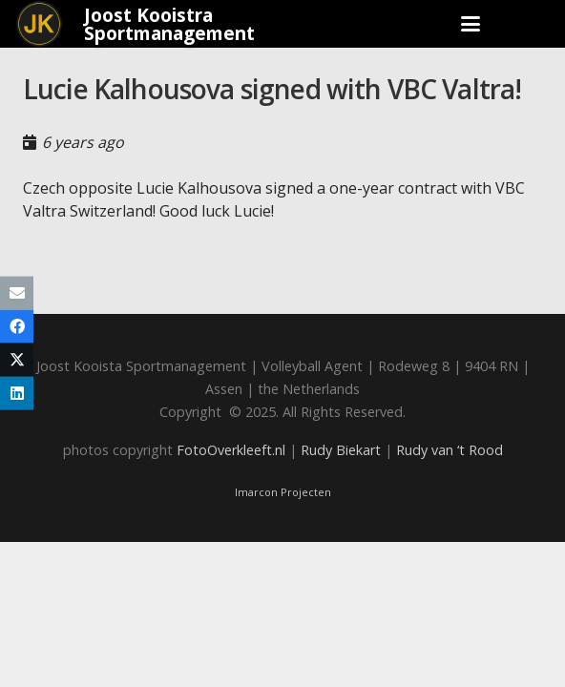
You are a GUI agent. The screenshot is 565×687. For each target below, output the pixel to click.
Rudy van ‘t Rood (449, 450)
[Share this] (16, 327)
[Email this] (16, 293)
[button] (470, 23)
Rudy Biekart (341, 450)
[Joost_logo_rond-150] (39, 24)
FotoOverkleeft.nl (231, 450)
